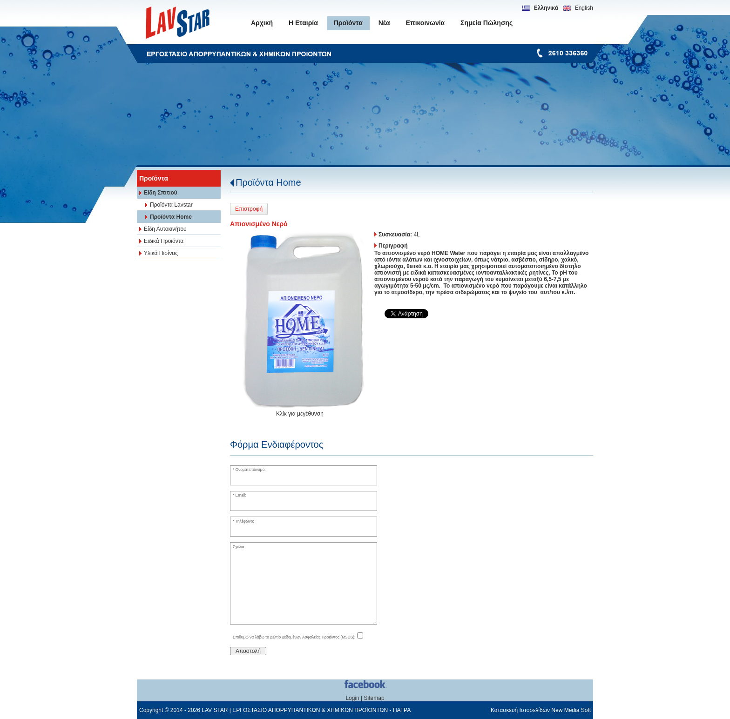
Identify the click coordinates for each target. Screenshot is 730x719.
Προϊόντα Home (268, 182)
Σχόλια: (239, 546)
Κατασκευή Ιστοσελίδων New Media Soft (541, 710)
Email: (241, 495)
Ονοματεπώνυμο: (251, 469)
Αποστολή (248, 651)
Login (352, 698)
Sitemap (374, 698)
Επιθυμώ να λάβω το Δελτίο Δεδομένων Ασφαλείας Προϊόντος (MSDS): (294, 637)
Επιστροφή (249, 209)
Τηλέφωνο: (244, 521)
